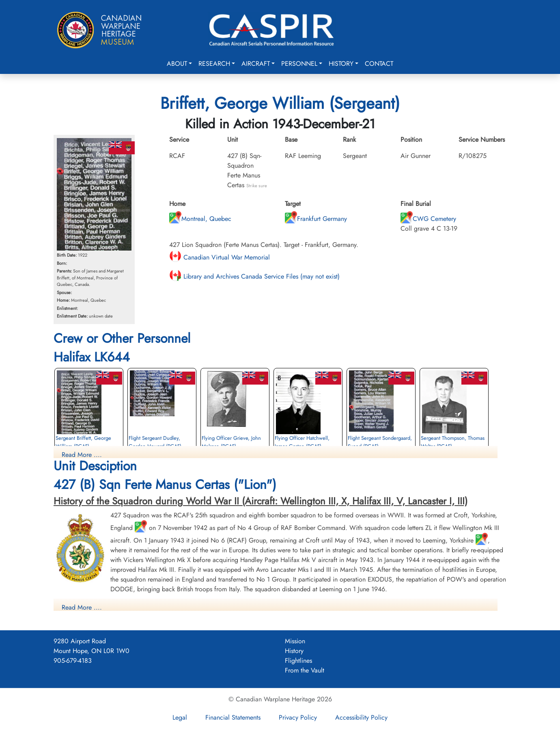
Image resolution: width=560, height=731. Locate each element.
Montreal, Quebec (200, 218)
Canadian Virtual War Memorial (219, 257)
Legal (179, 717)
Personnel (299, 63)
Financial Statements (233, 717)
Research (214, 63)
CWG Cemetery (428, 218)
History (341, 63)
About (177, 63)
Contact (379, 63)
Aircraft (255, 63)
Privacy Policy (298, 717)
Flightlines (298, 660)
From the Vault (304, 670)
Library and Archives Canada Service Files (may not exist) (254, 276)
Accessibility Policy (361, 717)
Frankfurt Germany (316, 218)
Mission (295, 641)
